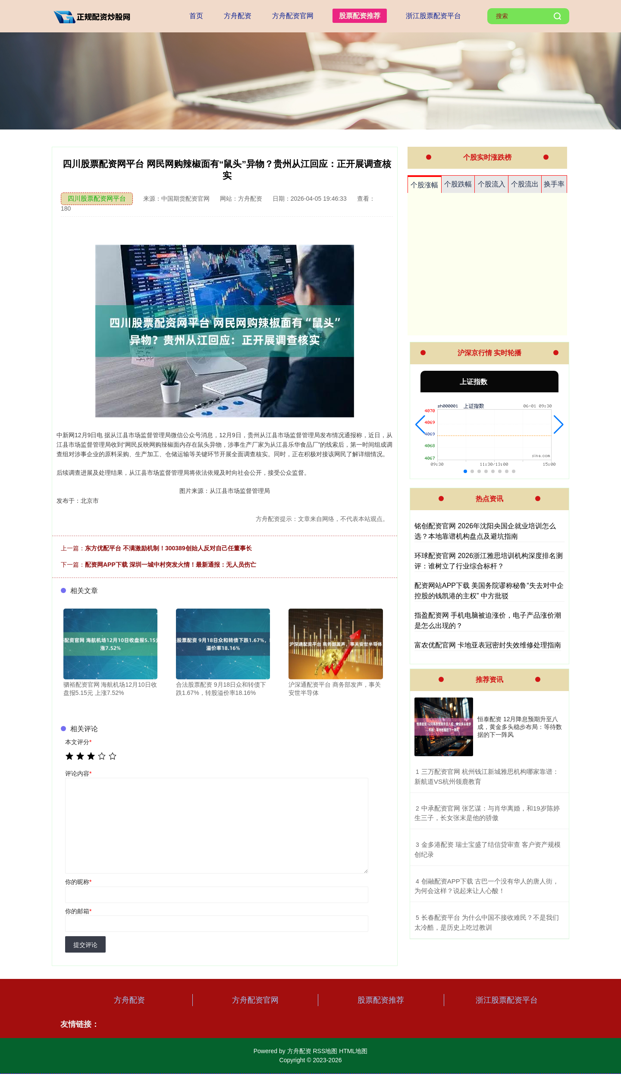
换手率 (554, 184)
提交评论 (85, 944)
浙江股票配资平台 (433, 15)
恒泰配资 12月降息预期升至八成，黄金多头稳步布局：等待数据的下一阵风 (519, 727)
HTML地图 (353, 1051)
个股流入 (491, 184)
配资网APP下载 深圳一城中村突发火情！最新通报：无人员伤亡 (170, 564)
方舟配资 (237, 15)
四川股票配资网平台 (97, 198)
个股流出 (525, 184)
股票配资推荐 (359, 15)
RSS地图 (325, 1051)
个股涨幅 (424, 185)
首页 (196, 15)
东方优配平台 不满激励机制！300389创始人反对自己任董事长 (168, 548)
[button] (420, 424)
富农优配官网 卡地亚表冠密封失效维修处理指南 (487, 645)
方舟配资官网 (293, 15)
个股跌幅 (458, 184)
